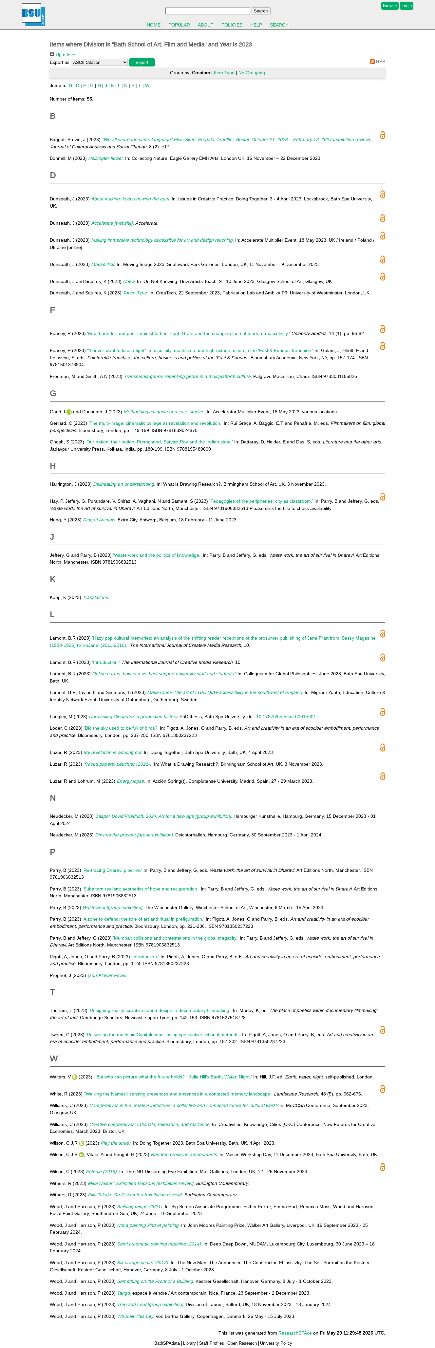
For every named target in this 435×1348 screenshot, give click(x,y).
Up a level (63, 54)
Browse (390, 5)
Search (279, 25)
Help (256, 25)
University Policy (276, 1343)
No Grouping (251, 72)
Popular (179, 25)
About (206, 25)
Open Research (242, 1343)
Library (189, 1343)
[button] (142, 62)
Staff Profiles (211, 1343)
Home (154, 25)
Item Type (224, 72)
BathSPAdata (167, 1343)
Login (407, 5)
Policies (231, 25)
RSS (376, 61)
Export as (59, 62)
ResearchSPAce (295, 1333)
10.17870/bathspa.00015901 (286, 716)
